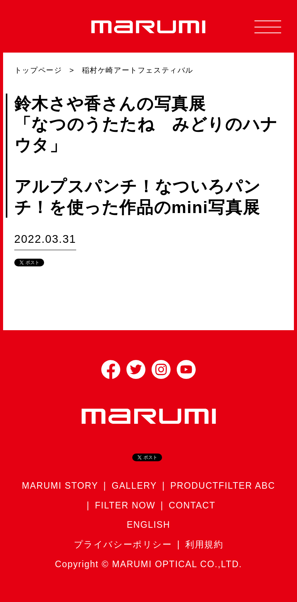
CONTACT (192, 505)
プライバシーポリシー (123, 544)
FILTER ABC (246, 486)
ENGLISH (148, 525)
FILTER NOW (125, 505)
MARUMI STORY (60, 486)
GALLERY (134, 486)
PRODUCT (194, 486)
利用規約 (204, 544)
